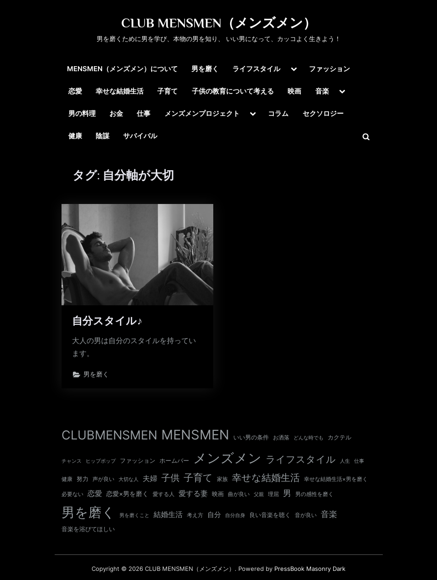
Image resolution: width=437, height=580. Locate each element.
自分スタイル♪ (107, 321)
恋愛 (75, 91)
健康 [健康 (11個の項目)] (67, 478)
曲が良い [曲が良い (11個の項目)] (239, 494)
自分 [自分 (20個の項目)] (214, 515)
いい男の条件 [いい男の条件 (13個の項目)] (251, 437)
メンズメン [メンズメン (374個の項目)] (227, 458)
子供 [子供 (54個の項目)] (170, 477)
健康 (75, 135)
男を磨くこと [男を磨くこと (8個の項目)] (134, 515)
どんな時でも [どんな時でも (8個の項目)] (308, 438)
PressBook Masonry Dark (309, 568)
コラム (278, 113)
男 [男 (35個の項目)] (287, 493)
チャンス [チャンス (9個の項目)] (72, 461)
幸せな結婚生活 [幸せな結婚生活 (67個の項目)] (266, 477)
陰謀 (102, 135)
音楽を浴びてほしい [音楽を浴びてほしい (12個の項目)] (88, 529)
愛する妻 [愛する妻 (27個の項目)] (193, 493)
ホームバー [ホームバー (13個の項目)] (174, 460)
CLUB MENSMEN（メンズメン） (218, 23)
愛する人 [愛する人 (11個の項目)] (164, 494)
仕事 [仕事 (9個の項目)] (359, 461)
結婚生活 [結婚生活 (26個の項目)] (168, 514)
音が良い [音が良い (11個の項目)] (306, 515)
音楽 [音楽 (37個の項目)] (329, 514)
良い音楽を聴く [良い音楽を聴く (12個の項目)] (270, 515)
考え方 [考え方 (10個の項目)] (195, 515)
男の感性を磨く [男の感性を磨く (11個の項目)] (314, 494)
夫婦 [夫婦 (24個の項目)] (150, 478)
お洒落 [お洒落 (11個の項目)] (281, 437)
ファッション (329, 68)
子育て (167, 91)
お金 (116, 113)
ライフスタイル (256, 68)
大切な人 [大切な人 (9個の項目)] (128, 479)
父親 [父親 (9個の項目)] (259, 494)
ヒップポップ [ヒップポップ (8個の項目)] (101, 461)
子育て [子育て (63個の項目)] (198, 477)
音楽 (322, 91)
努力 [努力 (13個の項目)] (82, 478)
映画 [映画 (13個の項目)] (218, 493)
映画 (294, 91)
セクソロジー (323, 113)
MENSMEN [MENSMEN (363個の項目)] (195, 435)
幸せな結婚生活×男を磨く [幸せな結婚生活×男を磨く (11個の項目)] (336, 478)
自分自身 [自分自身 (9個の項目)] (235, 515)
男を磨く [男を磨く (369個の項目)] (88, 512)
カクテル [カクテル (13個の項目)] (339, 437)
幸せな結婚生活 (120, 91)
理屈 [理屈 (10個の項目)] (273, 494)
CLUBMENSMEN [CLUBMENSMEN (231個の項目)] (109, 435)
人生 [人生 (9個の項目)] (345, 461)
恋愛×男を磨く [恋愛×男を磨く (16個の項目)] (127, 493)
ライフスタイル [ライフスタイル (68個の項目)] (301, 459)
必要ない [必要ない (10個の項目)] (72, 494)
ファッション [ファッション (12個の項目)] (137, 460)
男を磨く (205, 68)
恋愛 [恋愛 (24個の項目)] (94, 493)
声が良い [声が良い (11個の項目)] (103, 478)
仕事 (143, 113)
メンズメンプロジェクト (202, 113)
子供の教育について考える (233, 91)
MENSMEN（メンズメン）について (122, 68)
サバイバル (140, 135)
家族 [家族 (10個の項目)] (222, 479)
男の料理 (82, 113)
